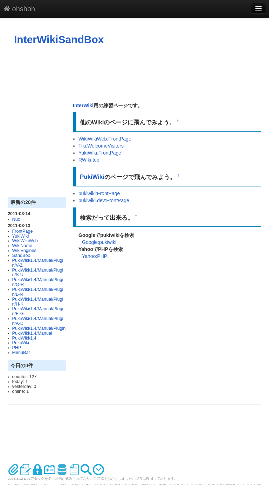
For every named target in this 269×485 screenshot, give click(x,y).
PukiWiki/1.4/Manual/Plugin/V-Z (37, 263)
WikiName (22, 245)
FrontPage (22, 231)
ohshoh (19, 9)
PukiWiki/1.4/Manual (32, 333)
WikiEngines (24, 250)
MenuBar (21, 352)
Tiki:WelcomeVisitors (101, 146)
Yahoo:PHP (94, 256)
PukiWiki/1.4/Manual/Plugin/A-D (37, 321)
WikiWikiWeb (25, 240)
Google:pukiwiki (99, 242)
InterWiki (83, 105)
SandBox (21, 255)
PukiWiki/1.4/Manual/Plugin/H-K (37, 302)
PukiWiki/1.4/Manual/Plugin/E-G (37, 311)
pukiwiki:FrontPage (99, 193)
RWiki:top (88, 160)
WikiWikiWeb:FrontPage (104, 139)
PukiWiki (20, 342)
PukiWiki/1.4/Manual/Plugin (39, 328)
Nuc (16, 219)
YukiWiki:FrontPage (99, 153)
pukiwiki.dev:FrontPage (103, 200)
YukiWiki (20, 236)
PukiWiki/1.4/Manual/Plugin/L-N (37, 292)
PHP (16, 347)
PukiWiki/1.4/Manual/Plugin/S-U (37, 273)
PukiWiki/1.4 (24, 338)
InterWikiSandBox (59, 39)
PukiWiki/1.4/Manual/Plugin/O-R (37, 282)
